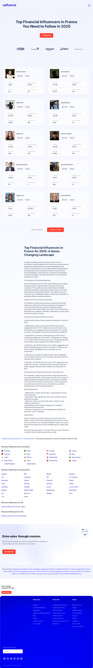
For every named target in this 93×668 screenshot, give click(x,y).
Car (2, 477)
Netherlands (53, 457)
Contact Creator (55, 230)
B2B (25, 474)
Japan (6, 457)
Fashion (26, 480)
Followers (10, 82)
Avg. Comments (31, 89)
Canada (52, 451)
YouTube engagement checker (59, 571)
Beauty (49, 474)
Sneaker (49, 493)
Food (3, 483)
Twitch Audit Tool (25, 574)
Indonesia (52, 454)
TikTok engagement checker (25, 571)
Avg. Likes (10, 89)
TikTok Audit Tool (42, 571)
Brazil (29, 451)
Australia (7, 451)
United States (31, 464)
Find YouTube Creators (51, 574)
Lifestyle (27, 487)
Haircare (49, 483)
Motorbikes (73, 490)
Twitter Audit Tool (9, 571)
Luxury (49, 487)
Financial (49, 480)
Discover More (37, 230)
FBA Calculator (38, 574)
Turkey (74, 460)
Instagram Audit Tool (63, 569)
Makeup (4, 490)
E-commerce (73, 477)
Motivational (51, 490)
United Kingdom (9, 464)
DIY (48, 477)
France (74, 451)
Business (72, 474)
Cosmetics (27, 477)
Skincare (27, 493)
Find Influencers (28, 439)
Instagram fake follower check (22, 569)
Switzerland (53, 460)
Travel (26, 496)
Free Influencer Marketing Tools (70, 574)
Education (4, 480)
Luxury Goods (73, 487)
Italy (73, 454)
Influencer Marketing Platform (12, 439)
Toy (2, 496)
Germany (7, 454)
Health (71, 483)
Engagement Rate (32, 82)
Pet (2, 493)
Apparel (4, 474)
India (28, 454)
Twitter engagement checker (80, 569)
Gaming (26, 483)
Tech (70, 493)
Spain (29, 460)
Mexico (29, 457)
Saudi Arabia (76, 457)
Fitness (71, 480)
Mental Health (28, 490)
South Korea (8, 460)
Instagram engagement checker (44, 569)
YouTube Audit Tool (76, 571)
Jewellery (4, 487)
